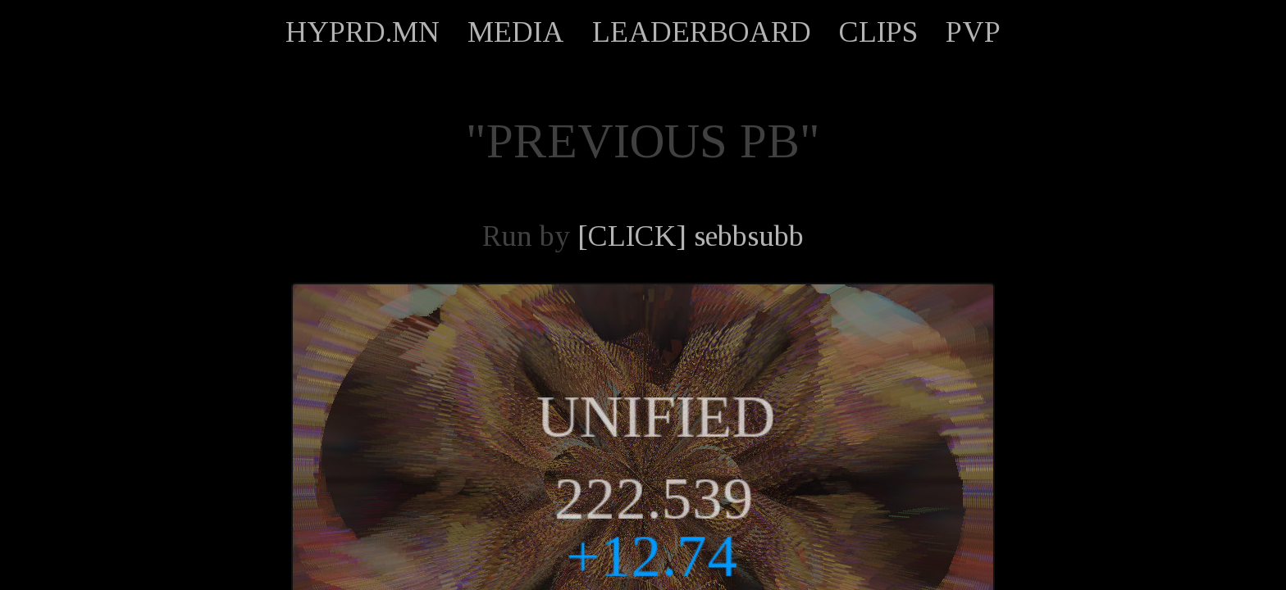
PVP (973, 32)
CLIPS (878, 32)
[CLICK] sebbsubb (690, 236)
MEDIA (515, 32)
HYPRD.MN (362, 32)
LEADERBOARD (701, 32)
